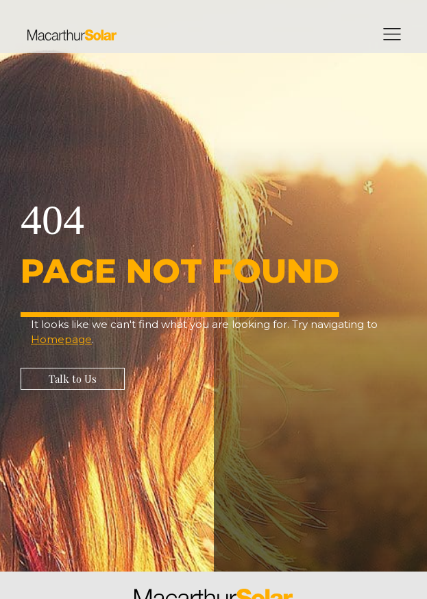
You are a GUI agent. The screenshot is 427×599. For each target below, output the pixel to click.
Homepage (61, 339)
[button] (73, 379)
